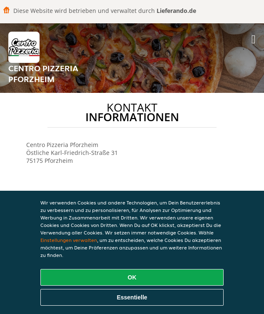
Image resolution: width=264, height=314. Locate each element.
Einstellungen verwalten (68, 240)
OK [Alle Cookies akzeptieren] (132, 277)
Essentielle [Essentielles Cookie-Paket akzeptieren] (132, 297)
